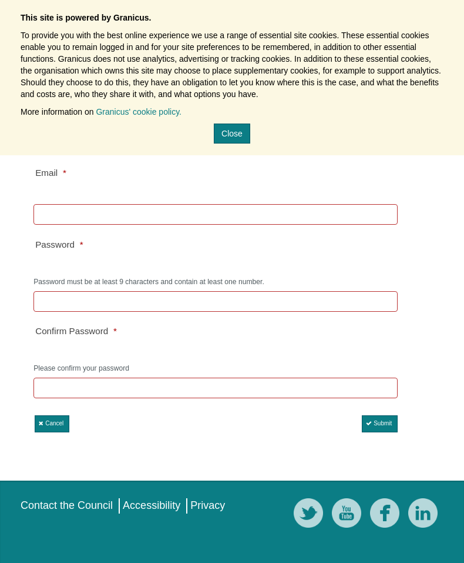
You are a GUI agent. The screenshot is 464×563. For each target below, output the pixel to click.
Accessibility (151, 505)
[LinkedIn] (425, 515)
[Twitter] (311, 515)
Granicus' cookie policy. (138, 111)
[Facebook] (387, 515)
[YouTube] (349, 515)
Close (232, 133)
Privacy (207, 505)
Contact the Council (67, 505)
